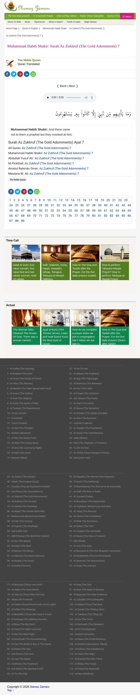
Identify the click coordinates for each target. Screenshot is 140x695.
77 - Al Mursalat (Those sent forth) (24, 584)
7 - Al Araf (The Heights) (19, 398)
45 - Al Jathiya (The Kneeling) (22, 506)
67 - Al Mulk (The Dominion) (83, 521)
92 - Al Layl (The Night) (18, 659)
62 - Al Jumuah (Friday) (81, 496)
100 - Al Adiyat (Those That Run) (85, 604)
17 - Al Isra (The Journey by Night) (24, 447)
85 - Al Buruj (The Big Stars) (21, 624)
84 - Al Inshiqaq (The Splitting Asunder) (27, 619)
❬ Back (62, 86)
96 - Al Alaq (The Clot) (80, 584)
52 (52, 210)
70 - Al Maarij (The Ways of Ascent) (87, 536)
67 (17, 215)
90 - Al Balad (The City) (19, 649)
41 (111, 205)
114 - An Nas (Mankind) (81, 673)
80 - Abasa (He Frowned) (19, 599)
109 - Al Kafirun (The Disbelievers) (86, 649)
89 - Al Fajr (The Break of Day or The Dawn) (29, 644)
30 (46, 205)
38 (93, 205)
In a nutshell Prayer (43, 15)
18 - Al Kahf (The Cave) (19, 452)
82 (105, 215)
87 (11, 221)
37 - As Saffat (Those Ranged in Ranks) (89, 452)
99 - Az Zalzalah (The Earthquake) (86, 599)
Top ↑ (10, 690)
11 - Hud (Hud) (14, 418)
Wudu (27, 22)
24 (11, 205)
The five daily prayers (19, 15)
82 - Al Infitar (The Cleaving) (21, 609)
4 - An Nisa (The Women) (20, 383)
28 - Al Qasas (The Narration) (84, 408)
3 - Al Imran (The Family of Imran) (24, 378)
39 (99, 205)
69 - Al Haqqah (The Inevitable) (85, 531)
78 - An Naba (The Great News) (23, 589)
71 (40, 215)
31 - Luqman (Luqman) (80, 423)
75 (64, 215)
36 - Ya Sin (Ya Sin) (78, 447)
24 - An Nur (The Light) (80, 388)
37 (88, 205)
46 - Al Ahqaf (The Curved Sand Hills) (26, 511)
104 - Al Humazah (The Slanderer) (86, 624)
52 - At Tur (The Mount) (19, 541)
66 (11, 215)
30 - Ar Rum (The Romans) (82, 418)
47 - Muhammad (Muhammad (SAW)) (26, 516)
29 (40, 205)
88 (17, 221)
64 (123, 210)
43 (123, 205)
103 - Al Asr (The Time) (81, 619)
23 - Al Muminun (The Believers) (85, 383)
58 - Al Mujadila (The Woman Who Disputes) (91, 476)
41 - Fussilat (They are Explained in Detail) (28, 486)
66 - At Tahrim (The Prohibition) (85, 516)
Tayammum (39, 22)
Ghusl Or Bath (14, 22)
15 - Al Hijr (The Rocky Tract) (21, 438)
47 (22, 210)
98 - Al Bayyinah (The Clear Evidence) (88, 594)
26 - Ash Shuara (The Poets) (83, 398)
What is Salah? (56, 22)
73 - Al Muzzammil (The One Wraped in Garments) (94, 551)
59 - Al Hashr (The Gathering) (84, 481)
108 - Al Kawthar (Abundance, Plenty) (88, 644)
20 (108, 200)
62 (111, 210)
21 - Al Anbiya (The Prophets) (84, 373)
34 (70, 205)
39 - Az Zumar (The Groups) (21, 476)
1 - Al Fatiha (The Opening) (20, 368)
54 (64, 210)
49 (34, 210)
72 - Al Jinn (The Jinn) (80, 546)
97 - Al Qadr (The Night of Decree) (86, 589)
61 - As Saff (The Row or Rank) (84, 491)
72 (46, 215)
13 (66, 200)
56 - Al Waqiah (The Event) (20, 560)
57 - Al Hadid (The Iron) (19, 565)
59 (93, 210)
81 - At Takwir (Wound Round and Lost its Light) (31, 604)
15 (78, 200)
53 (58, 210)
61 (105, 210)
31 (52, 205)
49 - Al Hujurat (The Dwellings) (22, 526)
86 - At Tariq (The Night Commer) (24, 629)
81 (99, 215)
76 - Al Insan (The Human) (82, 565)
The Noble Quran (29, 60)
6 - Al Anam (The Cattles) (20, 393)
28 (34, 205)
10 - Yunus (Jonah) (16, 413)
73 (52, 215)
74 (58, 215)
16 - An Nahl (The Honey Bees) (22, 443)
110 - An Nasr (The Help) (81, 654)
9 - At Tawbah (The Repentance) (23, 408)
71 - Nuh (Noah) (77, 541)
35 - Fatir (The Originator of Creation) (88, 443)
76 (70, 215)
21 (114, 200)
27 (28, 205)
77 (76, 215)
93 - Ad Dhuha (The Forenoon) (22, 663)
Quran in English (115, 15)
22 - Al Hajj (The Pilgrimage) (83, 378)
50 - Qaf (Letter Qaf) (17, 531)
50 (40, 210)
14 (72, 200)
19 (102, 200)
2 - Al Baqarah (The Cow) (19, 373)
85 (123, 215)
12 (60, 200)
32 (58, 205)
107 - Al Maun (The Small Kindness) (87, 639)
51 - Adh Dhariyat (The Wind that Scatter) (28, 536)
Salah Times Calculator (92, 15)
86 (129, 215)
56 (76, 210)
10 (49, 200)
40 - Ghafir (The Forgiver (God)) (23, 481)
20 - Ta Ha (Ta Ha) (78, 368)
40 (105, 205)
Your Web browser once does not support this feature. (70, 97)
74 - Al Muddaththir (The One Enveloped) (90, 555)
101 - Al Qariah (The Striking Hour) (86, 609)
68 (22, 215)
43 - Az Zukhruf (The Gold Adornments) (27, 496)
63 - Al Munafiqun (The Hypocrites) (87, 501)
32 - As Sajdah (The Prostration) (85, 428)
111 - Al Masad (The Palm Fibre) (85, 659)
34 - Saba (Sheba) (78, 438)
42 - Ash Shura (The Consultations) (25, 491)
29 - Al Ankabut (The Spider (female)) (88, 413)
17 (90, 200)
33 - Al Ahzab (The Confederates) (86, 433)
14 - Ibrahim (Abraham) (19, 433)
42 (117, 205)
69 (28, 215)
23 (126, 200)
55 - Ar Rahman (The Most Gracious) (25, 555)
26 (22, 205)
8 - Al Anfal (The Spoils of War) (23, 403)
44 (129, 205)
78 (82, 215)
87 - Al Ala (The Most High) (21, 634)
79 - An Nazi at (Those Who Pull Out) (25, 594)
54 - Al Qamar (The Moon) (20, 551)
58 (88, 210)
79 (88, 215)
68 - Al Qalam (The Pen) (81, 526)
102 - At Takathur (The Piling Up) (85, 614)
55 (70, 210)
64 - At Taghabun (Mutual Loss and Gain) (90, 506)
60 (99, 210)
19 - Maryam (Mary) (17, 457)
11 (55, 200)
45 (11, 210)
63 (117, 210)
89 (22, 221)
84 (117, 215)
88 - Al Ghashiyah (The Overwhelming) (26, 639)
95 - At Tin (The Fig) (17, 673)
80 (93, 215)
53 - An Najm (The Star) (19, 546)
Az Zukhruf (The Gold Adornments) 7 (46, 148)
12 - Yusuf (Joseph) (17, 423)
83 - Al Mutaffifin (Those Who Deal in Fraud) (29, 614)
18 (96, 200)
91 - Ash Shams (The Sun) (20, 654)
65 (129, 210)
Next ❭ (73, 86)
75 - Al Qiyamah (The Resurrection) (87, 560)
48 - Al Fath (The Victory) (19, 521)
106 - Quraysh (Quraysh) (81, 634)
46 (17, 210)
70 (34, 215)
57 (82, 210)
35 (76, 205)
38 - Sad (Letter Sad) (79, 457)
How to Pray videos (66, 15)
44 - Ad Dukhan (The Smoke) (21, 501)
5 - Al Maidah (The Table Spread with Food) (29, 388)
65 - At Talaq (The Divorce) (82, 511)
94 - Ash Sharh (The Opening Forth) (25, 668)
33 (64, 205)
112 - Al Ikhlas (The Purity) (82, 663)
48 (28, 210)
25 (17, 205)
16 (84, 200)
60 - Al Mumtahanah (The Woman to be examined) (95, 486)
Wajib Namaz (90, 22)
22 (120, 200)
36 (82, 205)
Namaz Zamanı (39, 686)
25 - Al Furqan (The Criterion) (84, 393)
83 (111, 215)
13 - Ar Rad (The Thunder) (20, 428)
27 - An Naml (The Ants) (81, 403)
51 (46, 210)
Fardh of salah (73, 22)
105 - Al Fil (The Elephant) (82, 629)
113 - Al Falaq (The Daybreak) (84, 668)
